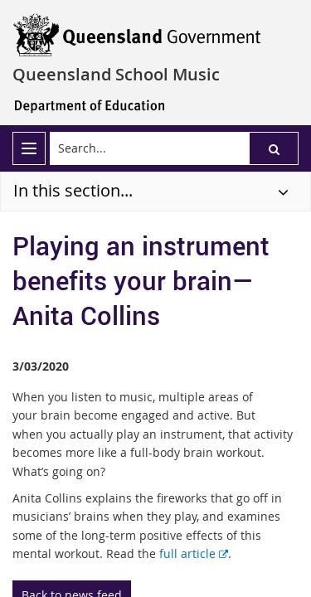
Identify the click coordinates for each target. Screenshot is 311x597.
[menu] (29, 148)
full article (193, 553)
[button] (274, 148)
